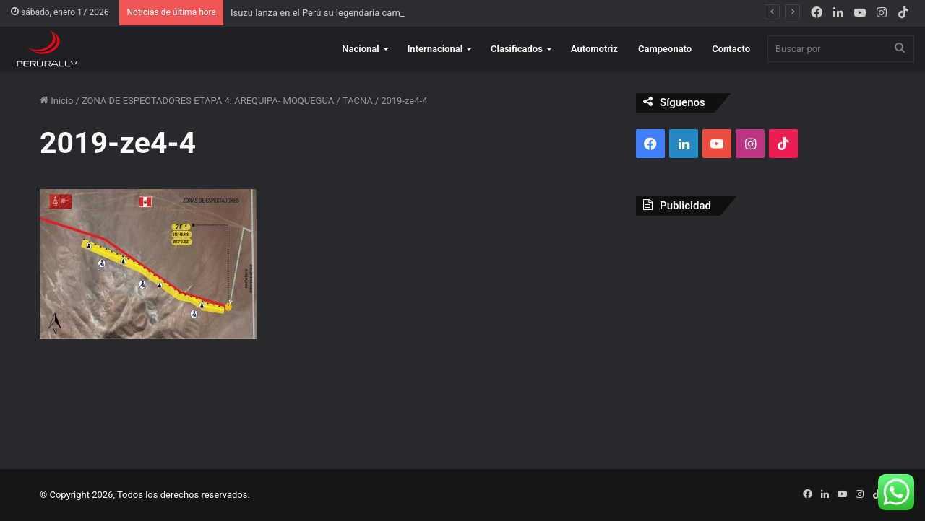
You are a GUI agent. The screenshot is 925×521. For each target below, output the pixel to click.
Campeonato (665, 48)
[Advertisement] (760, 331)
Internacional (435, 48)
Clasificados (517, 48)
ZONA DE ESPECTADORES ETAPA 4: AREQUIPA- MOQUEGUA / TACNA (227, 100)
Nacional (360, 48)
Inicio (56, 100)
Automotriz (594, 48)
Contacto (731, 48)
